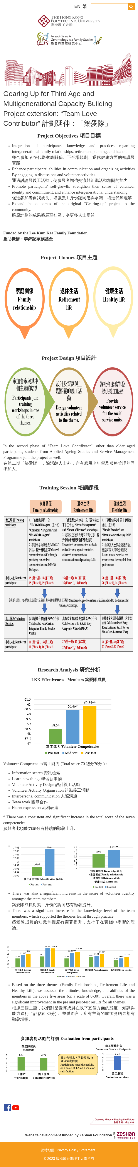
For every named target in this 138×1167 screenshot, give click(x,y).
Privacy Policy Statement (76, 1150)
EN (77, 6)
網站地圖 (48, 1150)
